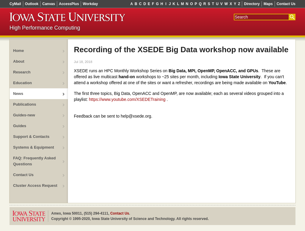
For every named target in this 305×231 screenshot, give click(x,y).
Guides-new (24, 115)
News (18, 93)
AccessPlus (69, 4)
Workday (90, 4)
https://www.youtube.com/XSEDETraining (127, 99)
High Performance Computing (45, 28)
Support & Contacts (31, 136)
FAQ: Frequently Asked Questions (34, 161)
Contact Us (286, 4)
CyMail (15, 4)
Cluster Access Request (35, 185)
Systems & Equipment (33, 147)
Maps (268, 4)
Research (22, 72)
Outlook (31, 4)
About (18, 61)
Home (18, 50)
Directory (252, 4)
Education (22, 83)
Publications (24, 104)
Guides (19, 126)
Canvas (48, 4)
